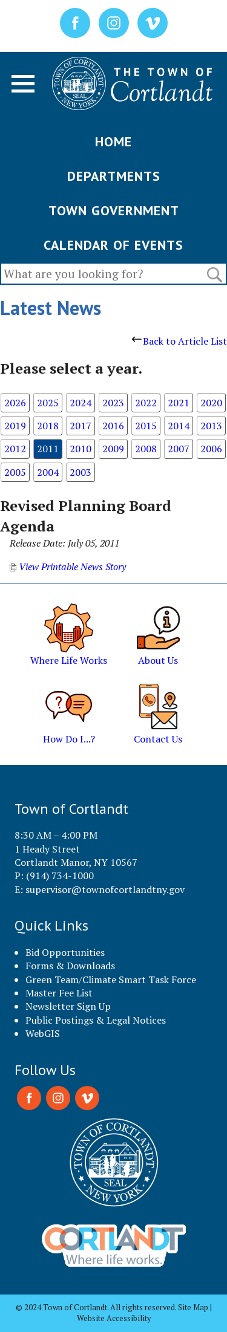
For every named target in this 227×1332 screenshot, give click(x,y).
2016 (113, 425)
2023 (113, 402)
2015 (146, 425)
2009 (113, 448)
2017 (80, 425)
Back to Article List (179, 341)
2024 (80, 402)
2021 (178, 402)
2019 (15, 425)
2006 (211, 448)
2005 (15, 472)
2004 (48, 472)
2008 (146, 448)
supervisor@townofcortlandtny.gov (105, 889)
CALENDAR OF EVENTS (113, 244)
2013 (211, 425)
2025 (48, 402)
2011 (48, 448)
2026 (15, 402)
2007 (178, 448)
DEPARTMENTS (113, 175)
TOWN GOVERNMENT (113, 210)
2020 (211, 402)
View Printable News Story (68, 566)
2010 (80, 448)
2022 (146, 402)
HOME (113, 141)
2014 (178, 425)
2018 (48, 425)
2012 (15, 448)
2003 (80, 472)
